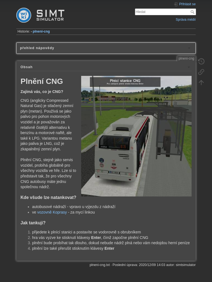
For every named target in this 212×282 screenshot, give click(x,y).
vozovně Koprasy (52, 212)
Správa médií (186, 20)
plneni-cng (41, 31)
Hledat (193, 12)
